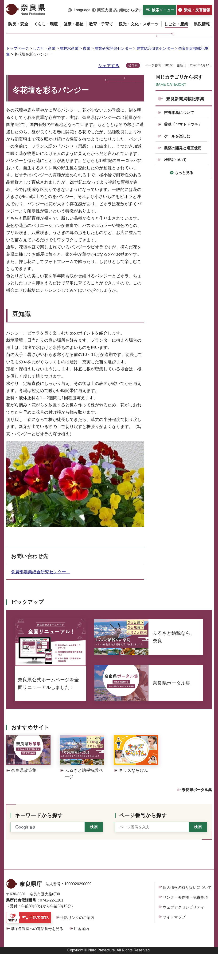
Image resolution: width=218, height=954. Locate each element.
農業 (86, 48)
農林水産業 (69, 48)
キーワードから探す (39, 815)
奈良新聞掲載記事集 (185, 99)
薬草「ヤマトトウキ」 (183, 124)
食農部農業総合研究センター (40, 572)
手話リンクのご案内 (77, 918)
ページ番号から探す (143, 815)
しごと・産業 (44, 48)
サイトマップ (174, 917)
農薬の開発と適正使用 (183, 148)
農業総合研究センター (155, 48)
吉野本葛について (179, 113)
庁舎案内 (81, 929)
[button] (79, 10)
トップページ (17, 48)
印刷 (134, 65)
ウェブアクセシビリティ (183, 907)
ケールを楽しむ (177, 136)
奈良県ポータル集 (197, 790)
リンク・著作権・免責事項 (185, 897)
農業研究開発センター (113, 48)
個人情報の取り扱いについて (187, 887)
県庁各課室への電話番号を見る (37, 929)
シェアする (108, 65)
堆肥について (175, 160)
